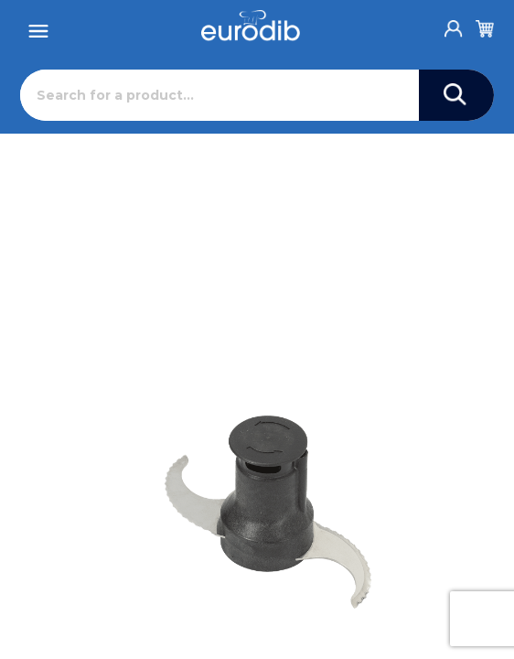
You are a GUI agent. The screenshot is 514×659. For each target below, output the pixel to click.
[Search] (219, 95)
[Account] (453, 24)
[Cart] (485, 25)
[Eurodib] (250, 25)
